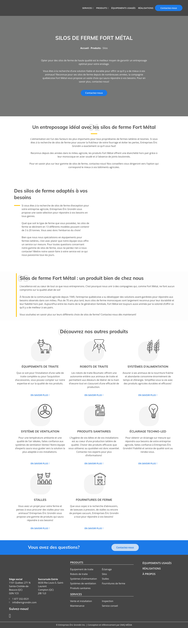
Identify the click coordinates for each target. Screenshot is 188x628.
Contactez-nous (168, 7)
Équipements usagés (123, 7)
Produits (101, 7)
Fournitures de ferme (94, 500)
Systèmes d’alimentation (147, 366)
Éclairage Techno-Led (148, 431)
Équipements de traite (40, 366)
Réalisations (145, 7)
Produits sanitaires (94, 431)
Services (87, 7)
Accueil (84, 48)
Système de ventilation (40, 431)
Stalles (40, 500)
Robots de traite (94, 366)
